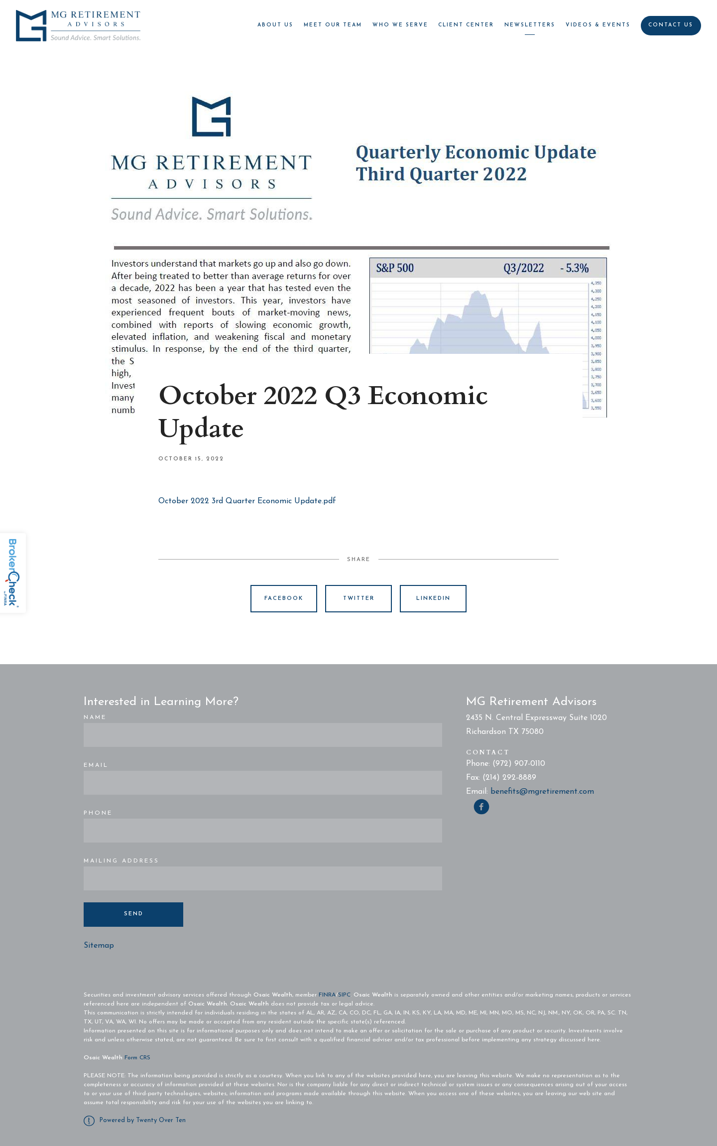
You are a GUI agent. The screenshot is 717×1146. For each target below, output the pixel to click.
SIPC (344, 995)
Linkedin (433, 598)
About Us (275, 25)
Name (95, 717)
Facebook (283, 598)
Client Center (466, 25)
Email (96, 765)
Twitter (358, 598)
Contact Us (670, 25)
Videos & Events (598, 25)
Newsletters (529, 25)
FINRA (327, 995)
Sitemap (99, 946)
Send (133, 914)
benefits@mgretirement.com (542, 792)
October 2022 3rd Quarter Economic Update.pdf (247, 501)
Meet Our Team (333, 25)
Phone (98, 813)
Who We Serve (400, 25)
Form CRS (137, 1058)
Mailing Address (121, 861)
